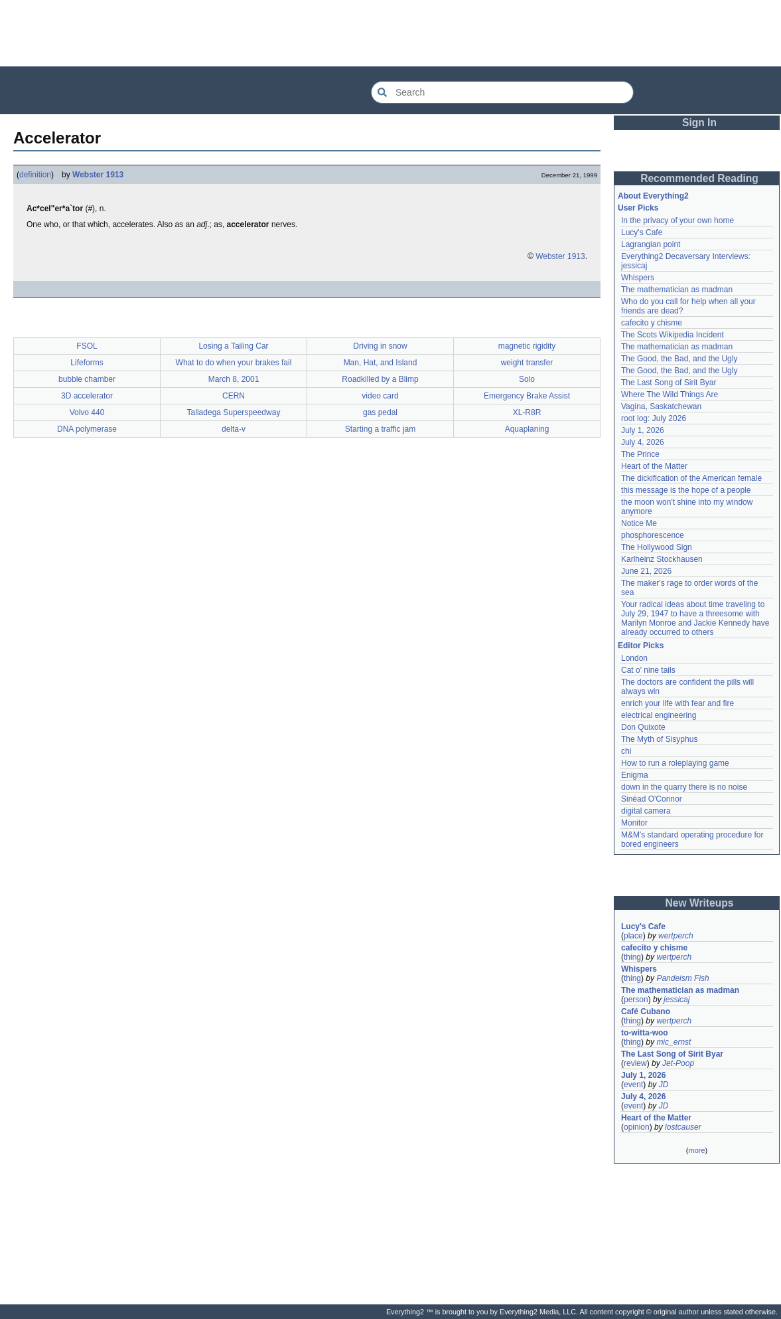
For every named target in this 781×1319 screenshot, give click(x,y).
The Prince (640, 454)
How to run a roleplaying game (675, 763)
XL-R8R (527, 412)
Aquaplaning (527, 429)
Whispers (637, 277)
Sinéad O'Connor (651, 799)
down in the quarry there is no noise (684, 787)
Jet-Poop (678, 1063)
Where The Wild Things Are (669, 394)
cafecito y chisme (651, 322)
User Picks (638, 208)
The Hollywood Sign (656, 547)
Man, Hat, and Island (380, 362)
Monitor (634, 823)
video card (380, 395)
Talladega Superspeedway (234, 412)
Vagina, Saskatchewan (661, 406)
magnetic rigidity (527, 346)
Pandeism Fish (682, 978)
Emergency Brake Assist (527, 395)
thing (632, 957)
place (633, 935)
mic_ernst (673, 1042)
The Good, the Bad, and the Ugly (679, 358)
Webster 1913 (97, 174)
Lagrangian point (650, 244)
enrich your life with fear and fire (677, 703)
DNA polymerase (87, 429)
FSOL (86, 346)
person (636, 999)
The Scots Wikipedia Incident (672, 334)
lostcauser (683, 1127)
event (633, 1084)
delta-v (234, 429)
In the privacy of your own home (677, 220)
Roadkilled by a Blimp (380, 379)
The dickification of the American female (691, 478)
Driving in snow (380, 346)
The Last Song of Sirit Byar (668, 382)
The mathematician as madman (677, 289)
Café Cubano (645, 1011)
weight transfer (527, 362)
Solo (527, 379)
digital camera (646, 811)
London (634, 658)
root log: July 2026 (653, 418)
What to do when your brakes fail (234, 362)
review (635, 1063)
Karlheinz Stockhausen (662, 559)
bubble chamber (86, 379)
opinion (637, 1127)
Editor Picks (641, 645)
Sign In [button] (699, 122)
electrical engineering (658, 715)
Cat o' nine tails (648, 670)
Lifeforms (86, 362)
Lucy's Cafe (641, 232)
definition (35, 174)
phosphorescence (652, 535)
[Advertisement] (390, 33)
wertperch (675, 935)
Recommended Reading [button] (699, 178)
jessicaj (676, 999)
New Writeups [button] (700, 903)
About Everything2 (653, 196)
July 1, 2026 (642, 430)
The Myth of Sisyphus (659, 739)
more (696, 1150)
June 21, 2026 (646, 571)
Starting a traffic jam (380, 429)
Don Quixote (643, 727)
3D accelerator (87, 395)
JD (664, 1084)
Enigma (634, 775)
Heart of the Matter (654, 466)
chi (626, 751)
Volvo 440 (87, 412)
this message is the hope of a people (685, 490)
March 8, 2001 (233, 379)
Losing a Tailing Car (233, 346)
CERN (233, 395)
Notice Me (639, 523)
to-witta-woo (644, 1032)
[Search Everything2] (502, 92)
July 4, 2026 (642, 442)
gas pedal (380, 412)
